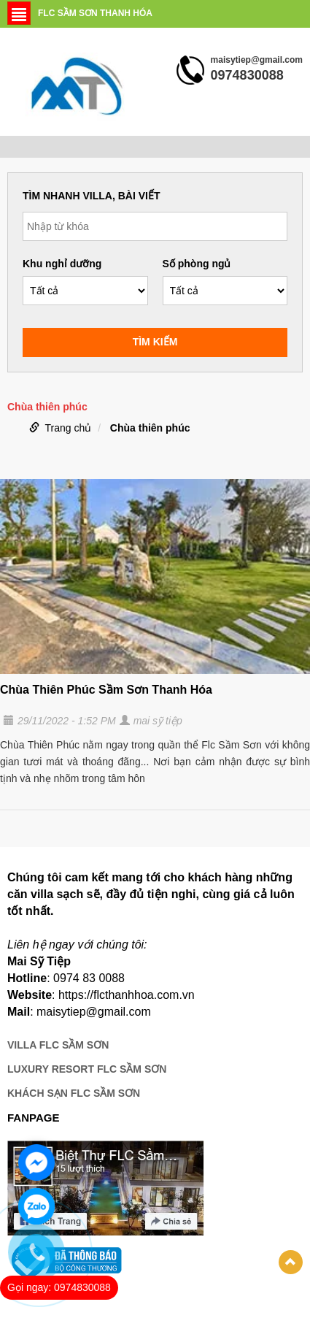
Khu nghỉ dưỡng (62, 263)
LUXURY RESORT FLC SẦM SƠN (86, 1069)
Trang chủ (68, 428)
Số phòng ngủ (197, 263)
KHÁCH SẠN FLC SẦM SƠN (73, 1093)
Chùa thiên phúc (150, 428)
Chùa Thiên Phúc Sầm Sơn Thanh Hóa (106, 689)
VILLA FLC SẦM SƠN (58, 1045)
